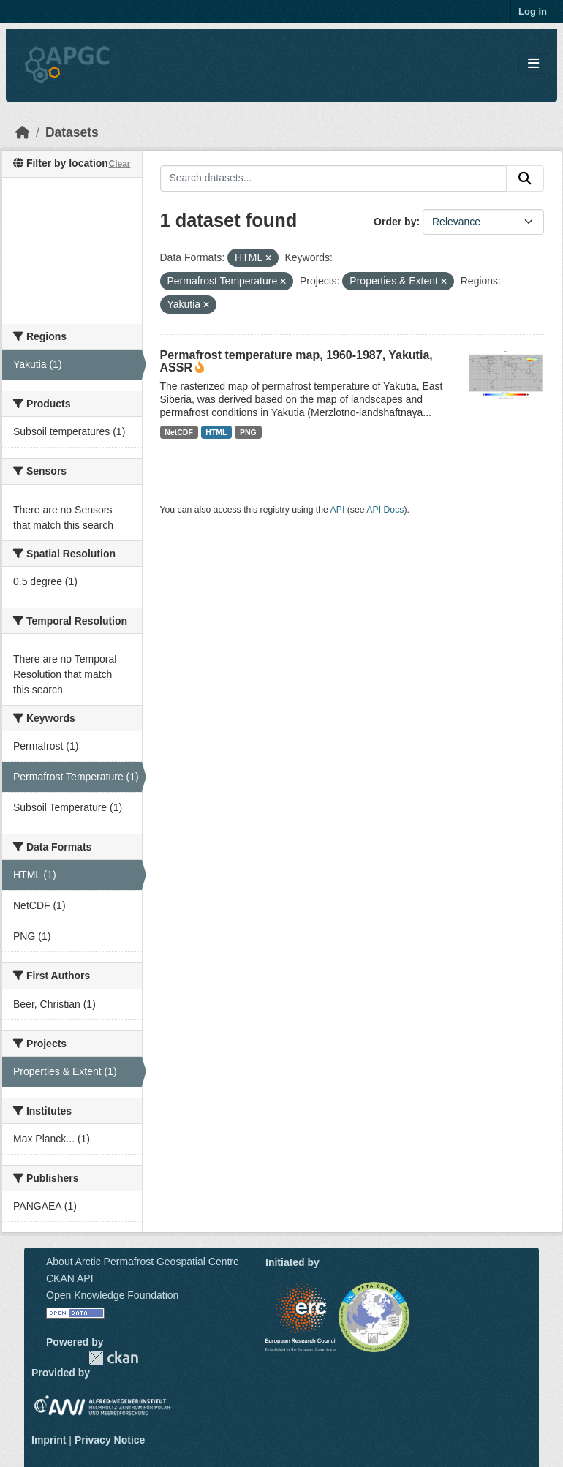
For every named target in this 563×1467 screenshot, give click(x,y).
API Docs (385, 510)
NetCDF (179, 432)
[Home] (22, 132)
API (337, 510)
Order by (395, 221)
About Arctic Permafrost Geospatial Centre (142, 1261)
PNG (248, 432)
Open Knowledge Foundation (112, 1295)
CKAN (113, 1357)
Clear (119, 164)
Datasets (72, 132)
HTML (216, 432)
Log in (532, 11)
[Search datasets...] (333, 178)
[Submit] (525, 178)
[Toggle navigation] (533, 64)
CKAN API (70, 1278)
